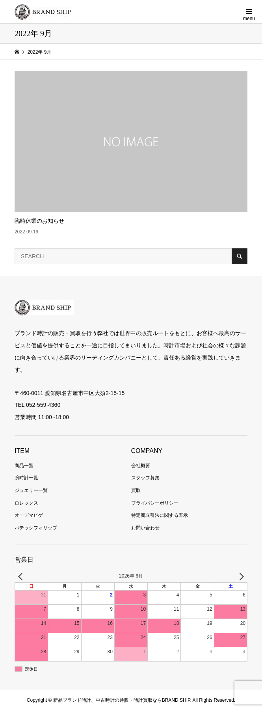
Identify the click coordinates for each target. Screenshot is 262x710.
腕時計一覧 (26, 478)
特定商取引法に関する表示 (159, 515)
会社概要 (140, 465)
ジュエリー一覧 (31, 490)
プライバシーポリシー (154, 503)
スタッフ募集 (145, 478)
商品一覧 (24, 465)
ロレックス (26, 503)
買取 (136, 490)
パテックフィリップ (36, 528)
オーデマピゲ (29, 515)
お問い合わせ (145, 528)
